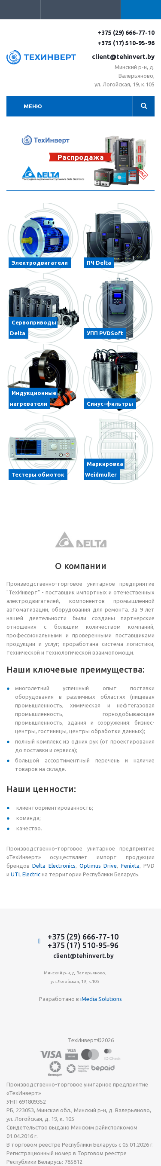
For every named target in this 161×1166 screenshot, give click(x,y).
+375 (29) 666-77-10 (126, 33)
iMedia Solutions (101, 999)
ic (38, 874)
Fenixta (130, 866)
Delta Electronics (53, 866)
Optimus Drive (98, 866)
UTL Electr (23, 874)
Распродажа (81, 157)
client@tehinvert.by (123, 56)
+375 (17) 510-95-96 (126, 43)
